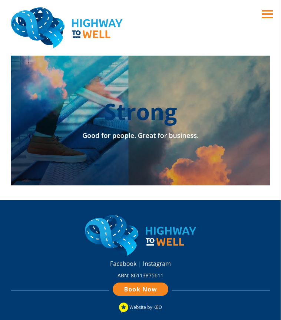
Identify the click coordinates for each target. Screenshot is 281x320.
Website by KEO (140, 308)
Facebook (124, 264)
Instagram (157, 264)
